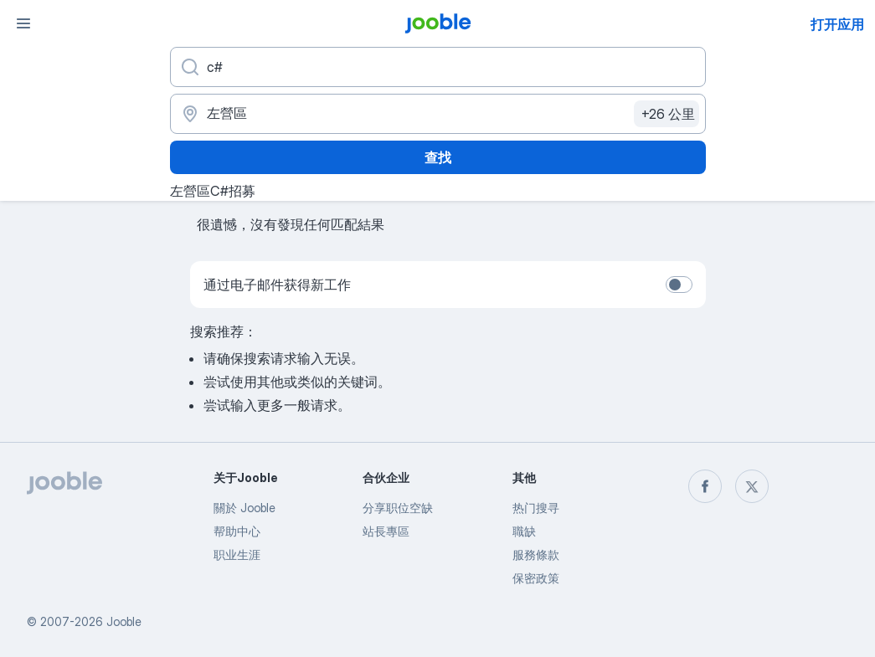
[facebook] (705, 486)
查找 (438, 157)
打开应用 (837, 24)
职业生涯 (237, 554)
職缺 (524, 531)
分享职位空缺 (398, 507)
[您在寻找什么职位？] (438, 67)
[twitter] (752, 486)
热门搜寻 (535, 507)
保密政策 (535, 578)
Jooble (124, 621)
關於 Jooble (244, 507)
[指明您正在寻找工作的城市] (438, 114)
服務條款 (535, 554)
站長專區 (386, 531)
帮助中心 (237, 531)
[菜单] (23, 23)
